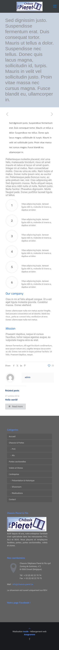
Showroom (16, 487)
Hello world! (11, 399)
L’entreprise (14, 474)
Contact (12, 499)
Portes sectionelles (17, 461)
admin (27, 377)
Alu (13, 455)
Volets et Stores (16, 468)
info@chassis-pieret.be (22, 584)
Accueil (12, 436)
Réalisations (17, 493)
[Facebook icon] (29, 639)
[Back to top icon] (29, 628)
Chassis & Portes (16, 443)
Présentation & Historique (23, 480)
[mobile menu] (54, 6)
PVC (14, 449)
